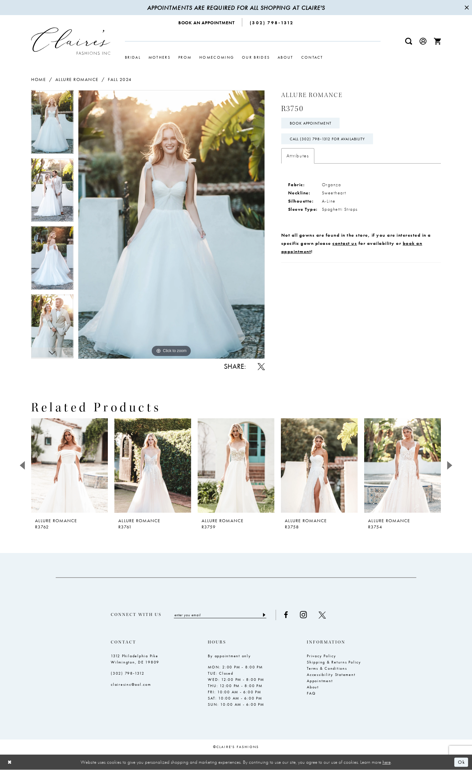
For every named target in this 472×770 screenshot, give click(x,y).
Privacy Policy (321, 656)
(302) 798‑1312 (128, 673)
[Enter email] (220, 615)
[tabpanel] (52, 124)
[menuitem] (207, 22)
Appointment (320, 680)
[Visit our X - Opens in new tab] (322, 615)
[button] (423, 41)
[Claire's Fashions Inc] (70, 41)
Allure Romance (77, 79)
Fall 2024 (120, 79)
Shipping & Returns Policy (334, 662)
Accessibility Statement (331, 674)
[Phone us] (271, 22)
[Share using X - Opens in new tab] (261, 366)
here (387, 762)
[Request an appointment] (207, 22)
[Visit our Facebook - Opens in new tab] (286, 615)
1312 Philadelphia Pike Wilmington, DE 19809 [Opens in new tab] (135, 659)
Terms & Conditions (327, 668)
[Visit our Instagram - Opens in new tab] (303, 615)
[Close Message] (466, 7)
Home (38, 79)
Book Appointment (310, 123)
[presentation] (69, 465)
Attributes (297, 155)
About (313, 687)
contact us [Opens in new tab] (344, 243)
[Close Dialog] (10, 762)
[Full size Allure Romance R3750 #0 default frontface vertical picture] (171, 224)
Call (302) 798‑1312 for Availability (327, 139)
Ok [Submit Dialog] (461, 762)
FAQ (311, 693)
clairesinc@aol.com (131, 684)
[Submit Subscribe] (263, 615)
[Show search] (409, 41)
